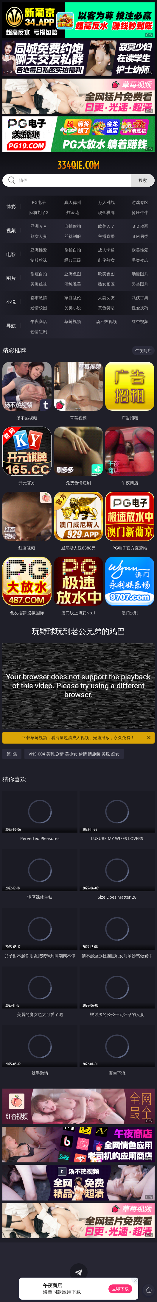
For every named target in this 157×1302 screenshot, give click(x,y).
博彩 (11, 206)
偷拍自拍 (72, 250)
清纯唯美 (72, 284)
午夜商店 (38, 321)
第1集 (12, 754)
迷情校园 (38, 307)
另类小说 (72, 307)
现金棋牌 (106, 212)
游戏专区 (140, 202)
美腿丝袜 (38, 284)
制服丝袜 (38, 260)
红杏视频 (140, 321)
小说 (11, 302)
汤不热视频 (106, 321)
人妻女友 (106, 297)
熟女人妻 (38, 236)
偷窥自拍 (38, 274)
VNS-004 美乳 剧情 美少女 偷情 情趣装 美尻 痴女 (74, 754)
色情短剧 (38, 331)
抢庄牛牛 (140, 212)
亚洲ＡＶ (38, 226)
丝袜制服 (72, 236)
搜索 (143, 180)
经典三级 (72, 260)
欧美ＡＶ (106, 226)
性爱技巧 (140, 307)
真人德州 (72, 202)
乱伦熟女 (106, 260)
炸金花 (72, 212)
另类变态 (140, 260)
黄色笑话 (106, 307)
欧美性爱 (140, 250)
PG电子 (39, 202)
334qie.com (78, 165)
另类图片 (140, 284)
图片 (11, 278)
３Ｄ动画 (140, 226)
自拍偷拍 (72, 226)
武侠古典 (140, 297)
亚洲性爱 (38, 250)
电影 (11, 254)
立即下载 (120, 1289)
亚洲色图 (72, 274)
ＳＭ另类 (140, 236)
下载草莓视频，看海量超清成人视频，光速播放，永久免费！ (87, 737)
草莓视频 (72, 321)
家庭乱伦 (72, 297)
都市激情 (38, 297)
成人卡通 (106, 250)
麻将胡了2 (38, 212)
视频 (11, 230)
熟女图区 (106, 284)
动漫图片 (140, 274)
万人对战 (106, 202)
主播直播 (106, 236)
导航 (11, 325)
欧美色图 (106, 274)
